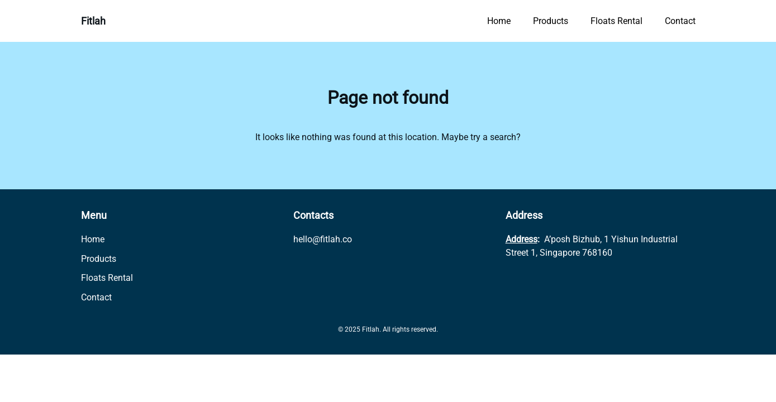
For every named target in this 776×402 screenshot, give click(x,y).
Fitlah (93, 21)
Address (521, 239)
